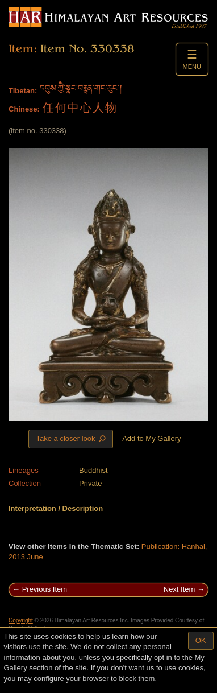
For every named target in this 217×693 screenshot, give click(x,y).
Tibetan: (23, 90)
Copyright (21, 620)
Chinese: (24, 109)
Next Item (179, 589)
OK (200, 640)
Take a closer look (71, 439)
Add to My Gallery (151, 438)
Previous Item (44, 589)
